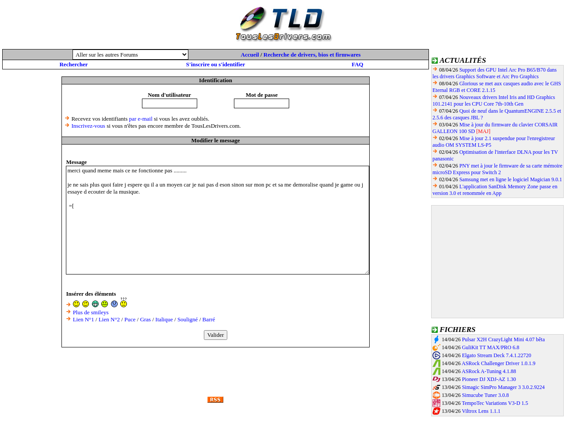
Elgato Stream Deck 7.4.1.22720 (497, 355)
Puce (129, 319)
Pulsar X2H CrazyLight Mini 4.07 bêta (503, 339)
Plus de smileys (91, 312)
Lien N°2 (109, 319)
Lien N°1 (83, 319)
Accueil (250, 54)
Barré (209, 319)
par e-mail (141, 118)
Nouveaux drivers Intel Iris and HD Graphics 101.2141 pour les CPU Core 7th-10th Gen (493, 100)
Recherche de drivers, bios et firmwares (312, 54)
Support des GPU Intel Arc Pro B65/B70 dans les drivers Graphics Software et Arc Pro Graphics (494, 73)
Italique (164, 319)
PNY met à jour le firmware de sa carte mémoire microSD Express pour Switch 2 (497, 169)
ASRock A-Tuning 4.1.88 (489, 371)
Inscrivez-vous (88, 125)
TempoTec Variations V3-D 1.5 (495, 403)
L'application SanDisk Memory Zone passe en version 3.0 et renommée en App (494, 189)
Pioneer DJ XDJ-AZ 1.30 (489, 379)
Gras (145, 319)
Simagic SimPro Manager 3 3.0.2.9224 (503, 387)
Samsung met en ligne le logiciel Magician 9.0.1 (510, 179)
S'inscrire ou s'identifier (215, 64)
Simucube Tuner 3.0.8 (485, 395)
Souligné (187, 319)
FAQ (357, 64)
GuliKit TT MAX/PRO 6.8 (491, 347)
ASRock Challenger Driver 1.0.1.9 (498, 363)
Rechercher (73, 64)
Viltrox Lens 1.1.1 (481, 411)
